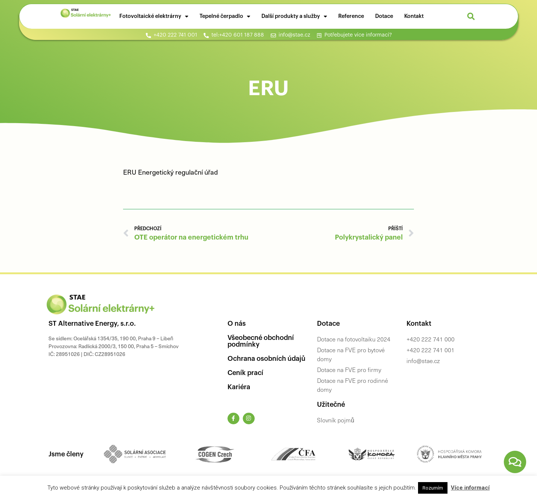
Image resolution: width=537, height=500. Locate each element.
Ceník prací (245, 372)
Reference (351, 16)
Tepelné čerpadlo (225, 16)
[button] (471, 16)
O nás (236, 323)
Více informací (470, 487)
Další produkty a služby (294, 16)
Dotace (384, 16)
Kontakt (414, 16)
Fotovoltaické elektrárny (153, 16)
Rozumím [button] (433, 488)
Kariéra (238, 387)
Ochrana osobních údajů (266, 358)
